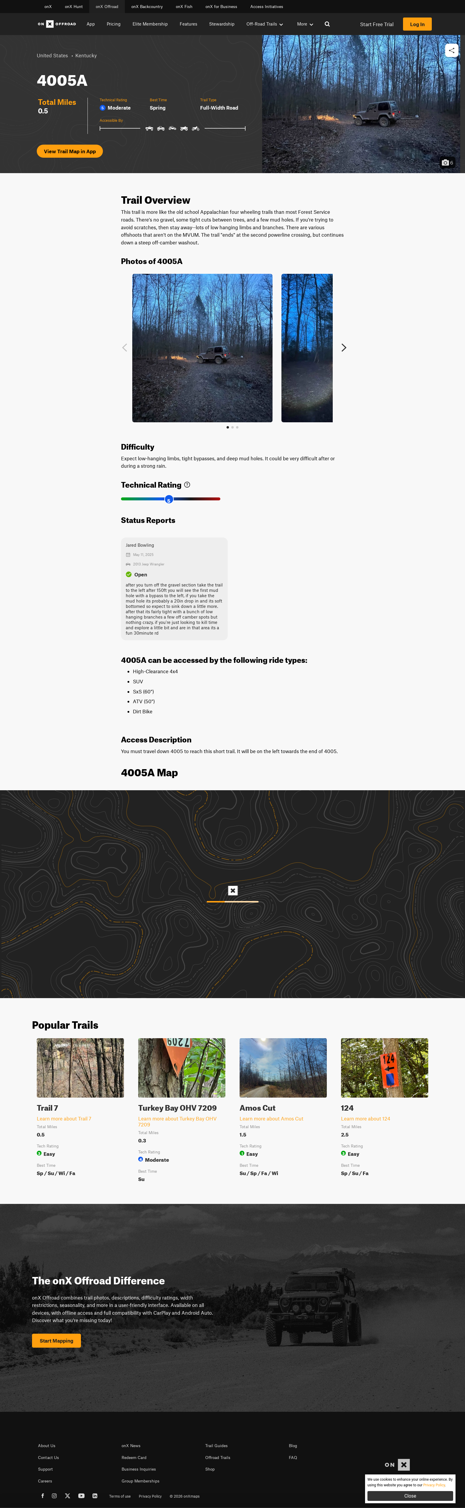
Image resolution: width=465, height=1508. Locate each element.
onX (48, 6)
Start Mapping (56, 1340)
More (305, 23)
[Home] (57, 24)
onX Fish (184, 6)
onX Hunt (74, 6)
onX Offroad (107, 6)
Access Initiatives (266, 6)
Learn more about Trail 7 (64, 1118)
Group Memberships (141, 1481)
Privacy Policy (150, 1496)
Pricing (114, 23)
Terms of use (120, 1496)
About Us (46, 1445)
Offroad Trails (217, 1457)
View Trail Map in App (70, 151)
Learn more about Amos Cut (271, 1118)
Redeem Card (134, 1457)
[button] (451, 50)
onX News (131, 1445)
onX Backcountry (147, 6)
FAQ (293, 1457)
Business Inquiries (139, 1469)
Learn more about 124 (365, 1118)
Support (45, 1469)
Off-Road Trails (264, 23)
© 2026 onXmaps (185, 1496)
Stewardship (222, 23)
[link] (187, 483)
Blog (293, 1445)
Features (188, 23)
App (91, 23)
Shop (210, 1469)
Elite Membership (150, 23)
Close (410, 1496)
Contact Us (48, 1457)
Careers (45, 1481)
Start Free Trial (377, 24)
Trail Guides (216, 1445)
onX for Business (221, 6)
